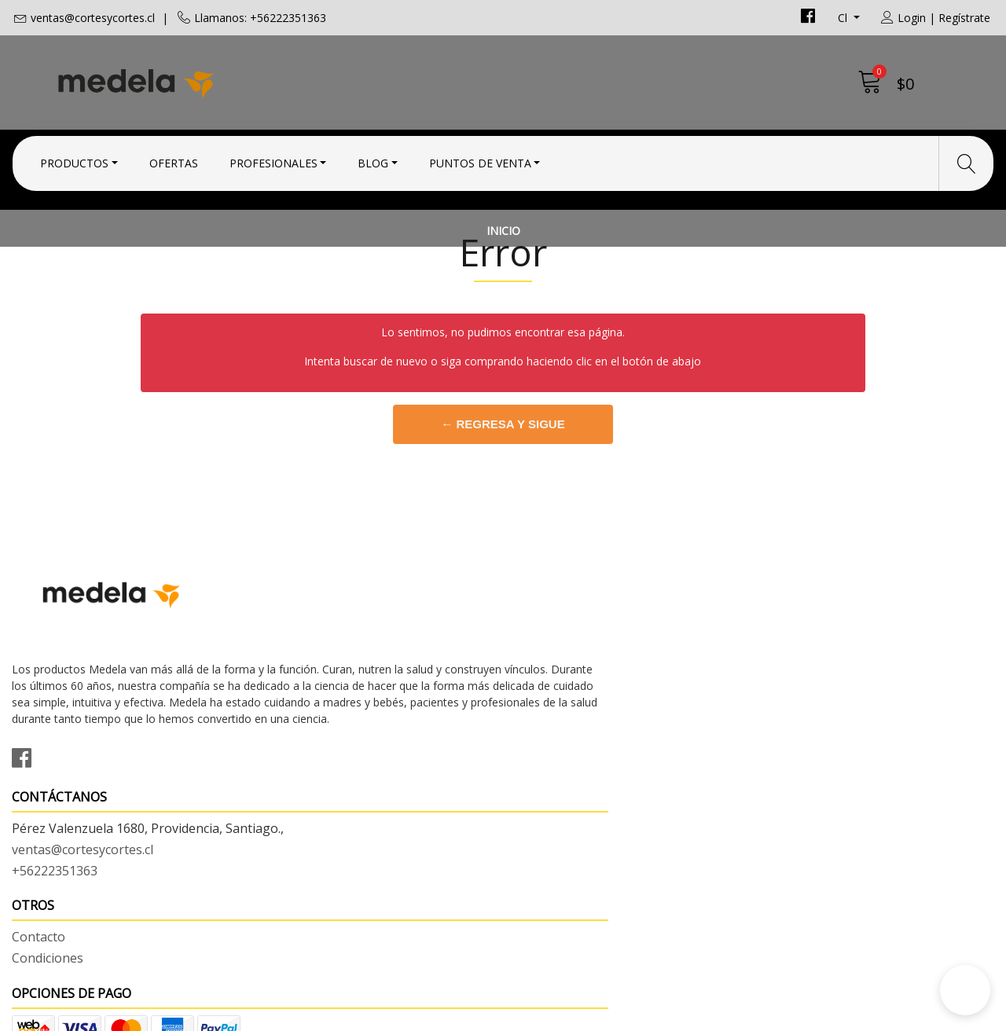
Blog (373, 159)
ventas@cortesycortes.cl (93, 17)
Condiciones (550, 717)
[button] (965, 990)
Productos (74, 159)
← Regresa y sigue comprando (503, 533)
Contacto (541, 696)
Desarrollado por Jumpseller (641, 1014)
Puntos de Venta (480, 159)
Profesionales (273, 159)
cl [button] (844, 17)
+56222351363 (306, 757)
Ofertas (173, 159)
